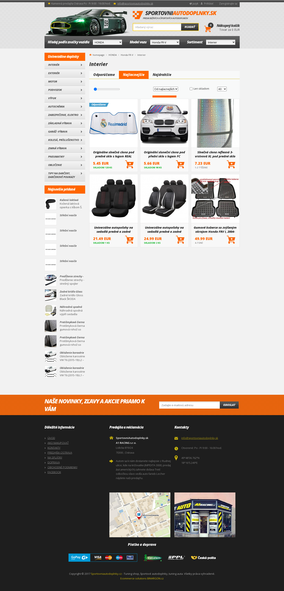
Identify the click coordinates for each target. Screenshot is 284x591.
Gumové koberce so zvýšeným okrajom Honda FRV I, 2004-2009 (215, 229)
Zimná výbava (57, 148)
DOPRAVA (54, 462)
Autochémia (56, 106)
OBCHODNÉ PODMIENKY (62, 467)
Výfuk (52, 98)
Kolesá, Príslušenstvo (63, 140)
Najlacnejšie (134, 74)
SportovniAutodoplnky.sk (175, 15)
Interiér (53, 65)
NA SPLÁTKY (55, 457)
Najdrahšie (162, 74)
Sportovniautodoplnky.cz (106, 574)
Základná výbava (60, 123)
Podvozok (55, 90)
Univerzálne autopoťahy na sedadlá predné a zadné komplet (164, 229)
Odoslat (229, 405)
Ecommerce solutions (133, 578)
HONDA (113, 54)
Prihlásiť (208, 3)
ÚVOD (51, 438)
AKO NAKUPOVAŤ (58, 443)
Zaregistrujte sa (228, 3)
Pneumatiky (56, 156)
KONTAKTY (54, 448)
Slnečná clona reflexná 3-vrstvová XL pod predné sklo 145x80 (215, 154)
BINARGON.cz (155, 578)
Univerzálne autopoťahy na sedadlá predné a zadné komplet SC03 (113, 229)
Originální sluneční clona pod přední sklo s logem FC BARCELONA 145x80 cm (164, 154)
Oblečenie (55, 165)
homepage (98, 54)
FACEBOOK (54, 472)
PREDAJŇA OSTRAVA (60, 452)
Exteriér (54, 73)
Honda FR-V (127, 54)
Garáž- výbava (57, 131)
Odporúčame (104, 74)
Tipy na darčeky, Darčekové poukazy (61, 175)
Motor (52, 81)
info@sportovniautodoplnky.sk (135, 3)
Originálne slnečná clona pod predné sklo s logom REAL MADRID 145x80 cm (113, 154)
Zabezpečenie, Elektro (63, 115)
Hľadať (190, 27)
